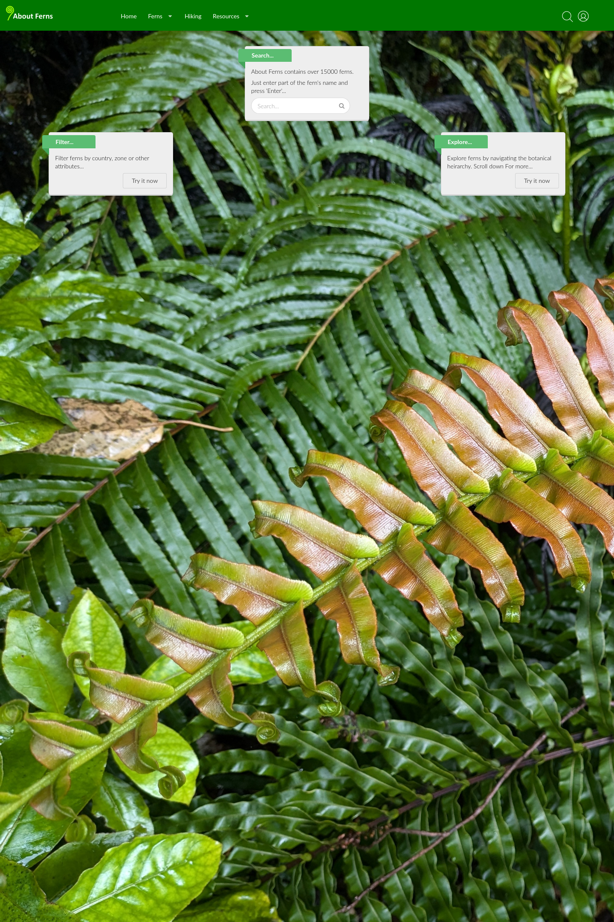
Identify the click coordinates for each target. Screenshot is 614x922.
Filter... (64, 141)
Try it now (145, 180)
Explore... (460, 141)
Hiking (193, 16)
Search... (263, 55)
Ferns (160, 16)
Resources (231, 16)
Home (128, 16)
